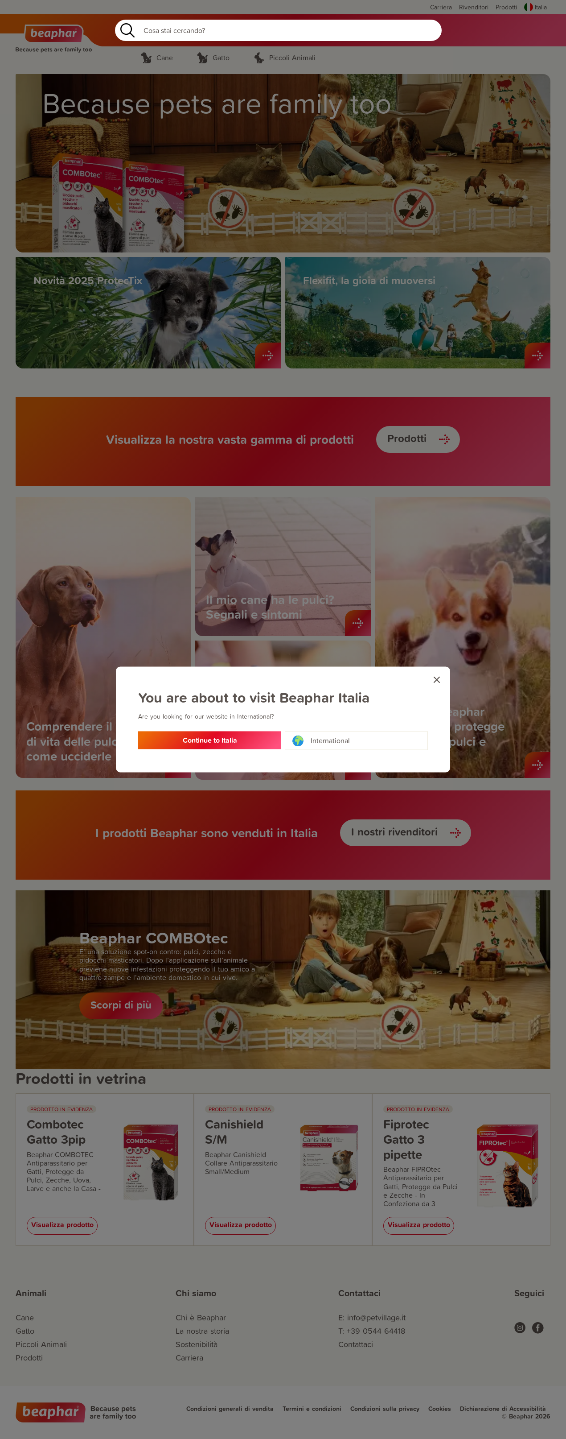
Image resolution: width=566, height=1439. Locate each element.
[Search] (278, 30)
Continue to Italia (210, 741)
